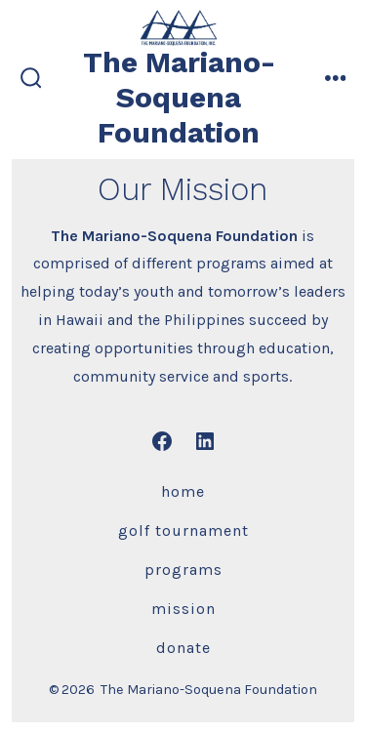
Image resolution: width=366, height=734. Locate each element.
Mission (183, 608)
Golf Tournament (183, 530)
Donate (183, 647)
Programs (183, 569)
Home (183, 491)
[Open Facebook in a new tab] (162, 441)
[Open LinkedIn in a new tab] (204, 441)
